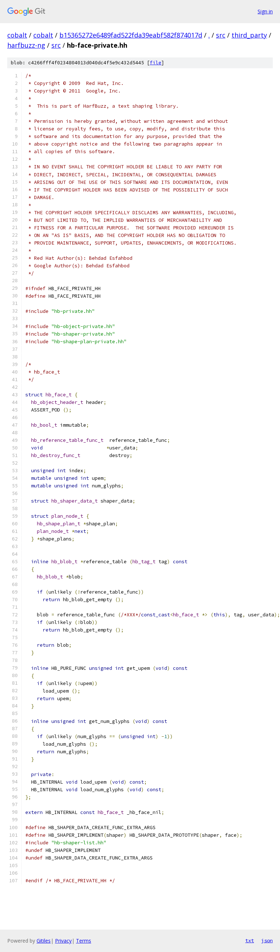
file (155, 63)
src (220, 35)
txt (249, 940)
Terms (83, 940)
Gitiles (44, 940)
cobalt (17, 35)
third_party (249, 35)
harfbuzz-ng (26, 45)
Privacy (63, 940)
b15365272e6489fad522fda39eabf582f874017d (130, 35)
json (267, 940)
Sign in (265, 11)
